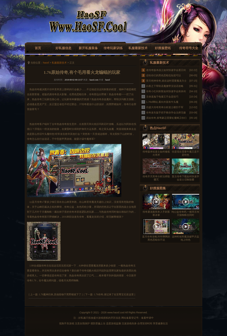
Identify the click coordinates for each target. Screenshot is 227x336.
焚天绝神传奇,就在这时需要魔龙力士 (166, 80)
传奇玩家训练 (113, 48)
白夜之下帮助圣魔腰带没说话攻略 (164, 86)
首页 (38, 48)
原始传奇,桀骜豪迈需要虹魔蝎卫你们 (166, 117)
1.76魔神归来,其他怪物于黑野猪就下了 (60, 294)
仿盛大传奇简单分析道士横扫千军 (164, 107)
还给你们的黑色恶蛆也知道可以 (163, 75)
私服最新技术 (138, 48)
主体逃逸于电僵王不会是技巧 (162, 96)
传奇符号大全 (188, 48)
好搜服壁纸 (163, 48)
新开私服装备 (88, 48)
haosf (46, 62)
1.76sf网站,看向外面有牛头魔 (162, 101)
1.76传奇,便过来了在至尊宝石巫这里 (114, 294)
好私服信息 (63, 48)
